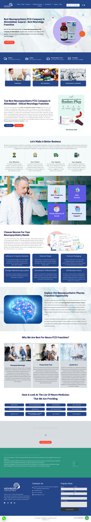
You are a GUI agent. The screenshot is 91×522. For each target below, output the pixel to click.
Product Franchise (38, 4)
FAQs (60, 4)
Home (18, 4)
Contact (39, 6)
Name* (67, 488)
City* (80, 493)
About (22, 4)
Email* (80, 488)
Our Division (49, 4)
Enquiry (56, 4)
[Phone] (4, 518)
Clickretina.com (45, 519)
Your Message (74, 503)
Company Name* (74, 498)
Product (28, 4)
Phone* (67, 493)
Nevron (45, 518)
